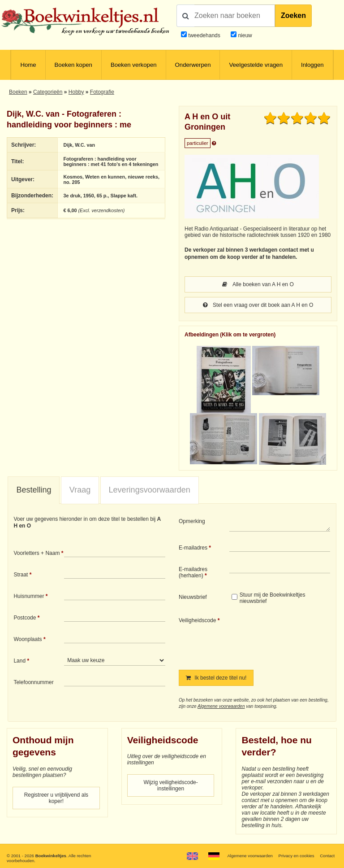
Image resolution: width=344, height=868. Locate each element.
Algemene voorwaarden (221, 706)
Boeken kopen (73, 64)
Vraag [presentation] (79, 489)
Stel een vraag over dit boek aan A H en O (258, 305)
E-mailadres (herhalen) (193, 572)
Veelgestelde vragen (256, 64)
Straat (20, 574)
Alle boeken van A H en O (257, 284)
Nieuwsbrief (193, 597)
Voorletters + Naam (36, 553)
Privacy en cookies (296, 855)
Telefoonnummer (33, 682)
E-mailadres (193, 548)
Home (28, 64)
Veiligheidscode (197, 620)
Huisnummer (28, 596)
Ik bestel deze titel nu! (216, 678)
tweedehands (204, 35)
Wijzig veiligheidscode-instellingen (170, 785)
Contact (327, 855)
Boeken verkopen (134, 64)
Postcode (24, 618)
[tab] (34, 490)
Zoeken (293, 15)
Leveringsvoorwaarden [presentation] (149, 489)
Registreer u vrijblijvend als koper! (56, 798)
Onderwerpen (193, 64)
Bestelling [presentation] (33, 489)
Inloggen (312, 64)
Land (19, 661)
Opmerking (192, 521)
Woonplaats (27, 639)
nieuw (244, 35)
